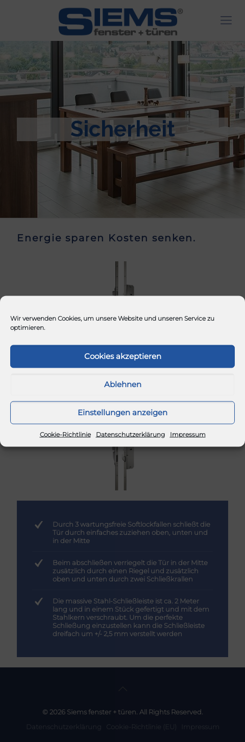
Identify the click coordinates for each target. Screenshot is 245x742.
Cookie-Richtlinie (65, 434)
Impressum (188, 434)
